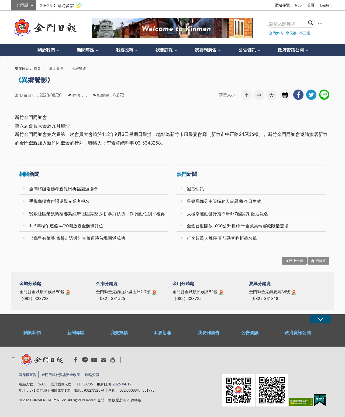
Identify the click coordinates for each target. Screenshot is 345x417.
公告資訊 (247, 49)
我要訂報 (164, 49)
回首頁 (320, 260)
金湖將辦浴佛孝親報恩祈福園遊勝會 (63, 188)
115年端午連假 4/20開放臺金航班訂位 (66, 225)
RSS (298, 5)
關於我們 (46, 49)
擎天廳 (291, 33)
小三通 (304, 33)
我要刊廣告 (205, 49)
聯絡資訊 (92, 374)
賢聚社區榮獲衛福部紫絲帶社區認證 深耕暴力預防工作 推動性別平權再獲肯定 (99, 213)
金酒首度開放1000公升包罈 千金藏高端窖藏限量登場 (237, 225)
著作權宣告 (27, 374)
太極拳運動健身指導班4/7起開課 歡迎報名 (227, 213)
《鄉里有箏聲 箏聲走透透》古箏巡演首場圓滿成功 (77, 238)
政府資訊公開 (291, 49)
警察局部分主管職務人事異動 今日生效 (224, 201)
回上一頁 (296, 260)
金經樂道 (79, 68)
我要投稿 (124, 49)
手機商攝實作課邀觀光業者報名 (59, 201)
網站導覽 (282, 5)
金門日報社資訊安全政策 (61, 374)
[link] (298, 95)
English (326, 5)
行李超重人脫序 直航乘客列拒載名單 (222, 238)
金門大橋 (276, 33)
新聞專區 (85, 49)
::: (13, 4)
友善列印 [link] (285, 95)
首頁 (311, 5)
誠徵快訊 (195, 188)
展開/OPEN (320, 319)
